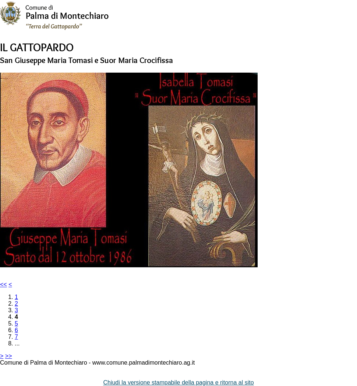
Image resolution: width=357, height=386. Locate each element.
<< (3, 284)
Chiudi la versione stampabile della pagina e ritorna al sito (178, 382)
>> (8, 356)
